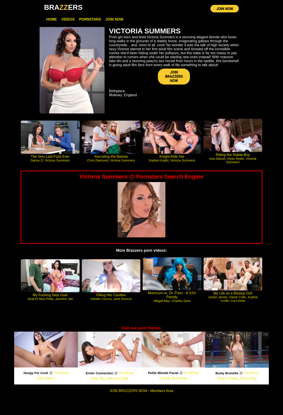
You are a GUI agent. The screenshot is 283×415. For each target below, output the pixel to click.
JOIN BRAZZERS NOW (174, 76)
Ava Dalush (217, 158)
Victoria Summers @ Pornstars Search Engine (142, 176)
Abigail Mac (161, 301)
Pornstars (90, 19)
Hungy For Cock (36, 373)
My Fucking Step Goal (50, 295)
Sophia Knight (158, 160)
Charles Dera (181, 301)
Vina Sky (97, 378)
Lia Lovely (238, 300)
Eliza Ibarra (46, 378)
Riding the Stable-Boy (233, 155)
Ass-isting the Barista (111, 156)
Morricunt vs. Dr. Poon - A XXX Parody (172, 295)
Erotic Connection (99, 373)
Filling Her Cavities (111, 295)
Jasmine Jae (64, 299)
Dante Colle (237, 297)
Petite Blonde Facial (163, 373)
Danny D (37, 160)
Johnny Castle (117, 378)
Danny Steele (227, 378)
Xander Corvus (101, 299)
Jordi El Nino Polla (40, 299)
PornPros (61, 373)
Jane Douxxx (122, 299)
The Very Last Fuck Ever (50, 156)
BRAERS (63, 7)
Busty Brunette (227, 373)
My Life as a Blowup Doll (233, 293)
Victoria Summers (57, 160)
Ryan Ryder (235, 158)
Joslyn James (218, 297)
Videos (68, 19)
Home (51, 19)
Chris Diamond (97, 160)
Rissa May (248, 378)
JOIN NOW (224, 9)
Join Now (114, 19)
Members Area (161, 391)
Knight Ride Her (171, 156)
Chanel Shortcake (173, 378)
